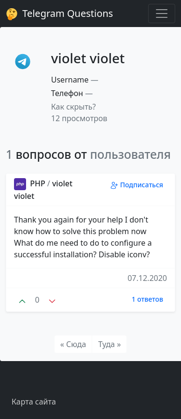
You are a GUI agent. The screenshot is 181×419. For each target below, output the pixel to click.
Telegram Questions (59, 13)
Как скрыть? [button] (73, 106)
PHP (30, 183)
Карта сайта (34, 401)
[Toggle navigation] (161, 13)
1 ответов (147, 299)
